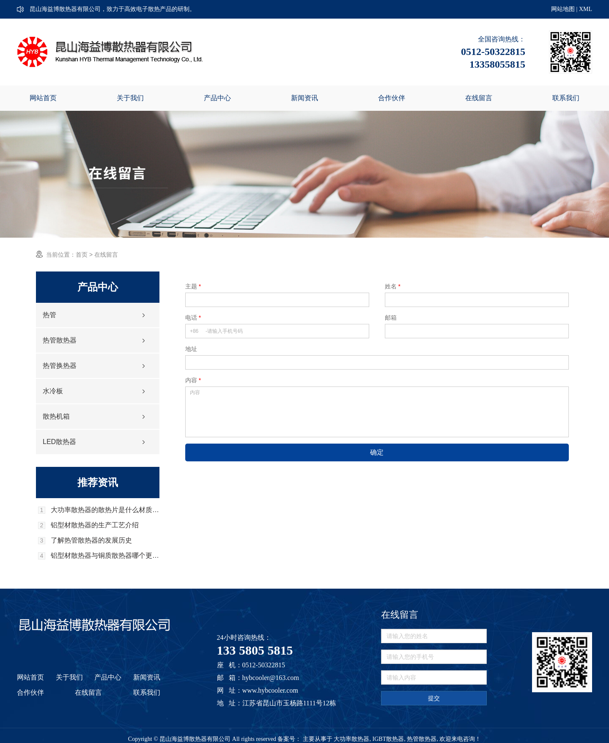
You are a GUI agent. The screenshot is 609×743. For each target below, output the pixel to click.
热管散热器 (60, 340)
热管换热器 (60, 365)
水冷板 (53, 391)
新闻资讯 (304, 97)
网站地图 (563, 9)
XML (585, 9)
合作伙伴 (391, 97)
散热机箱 (56, 416)
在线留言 (478, 97)
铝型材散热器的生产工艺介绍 (95, 525)
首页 (82, 254)
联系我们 (565, 97)
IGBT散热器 (388, 739)
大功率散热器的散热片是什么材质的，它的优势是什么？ (105, 510)
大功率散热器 (351, 739)
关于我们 (130, 97)
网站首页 (43, 97)
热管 (49, 314)
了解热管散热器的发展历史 (91, 540)
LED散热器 (59, 441)
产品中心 (217, 97)
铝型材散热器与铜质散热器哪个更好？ (105, 555)
